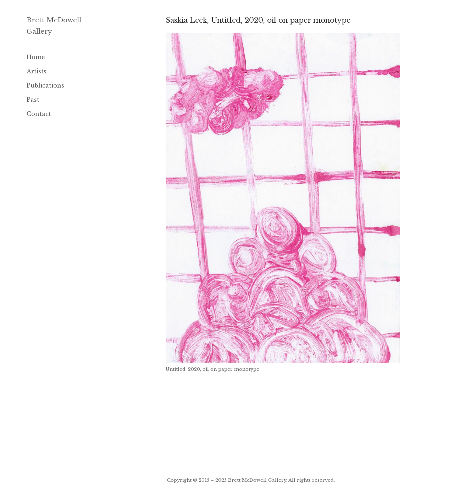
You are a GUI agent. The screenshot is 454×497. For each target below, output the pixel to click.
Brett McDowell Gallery (257, 480)
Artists (36, 71)
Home (36, 57)
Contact (39, 113)
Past (33, 99)
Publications (45, 85)
